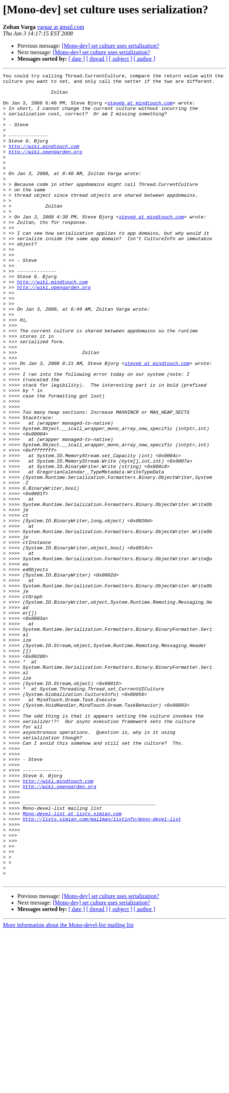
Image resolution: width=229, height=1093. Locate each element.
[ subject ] (120, 59)
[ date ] (76, 59)
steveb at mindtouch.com (140, 109)
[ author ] (144, 59)
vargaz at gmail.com (60, 27)
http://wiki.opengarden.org (45, 168)
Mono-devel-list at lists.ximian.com (72, 962)
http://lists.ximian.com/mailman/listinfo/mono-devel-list (102, 968)
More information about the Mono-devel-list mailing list (68, 1087)
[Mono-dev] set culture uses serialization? (110, 46)
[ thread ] (97, 59)
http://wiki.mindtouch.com (44, 161)
